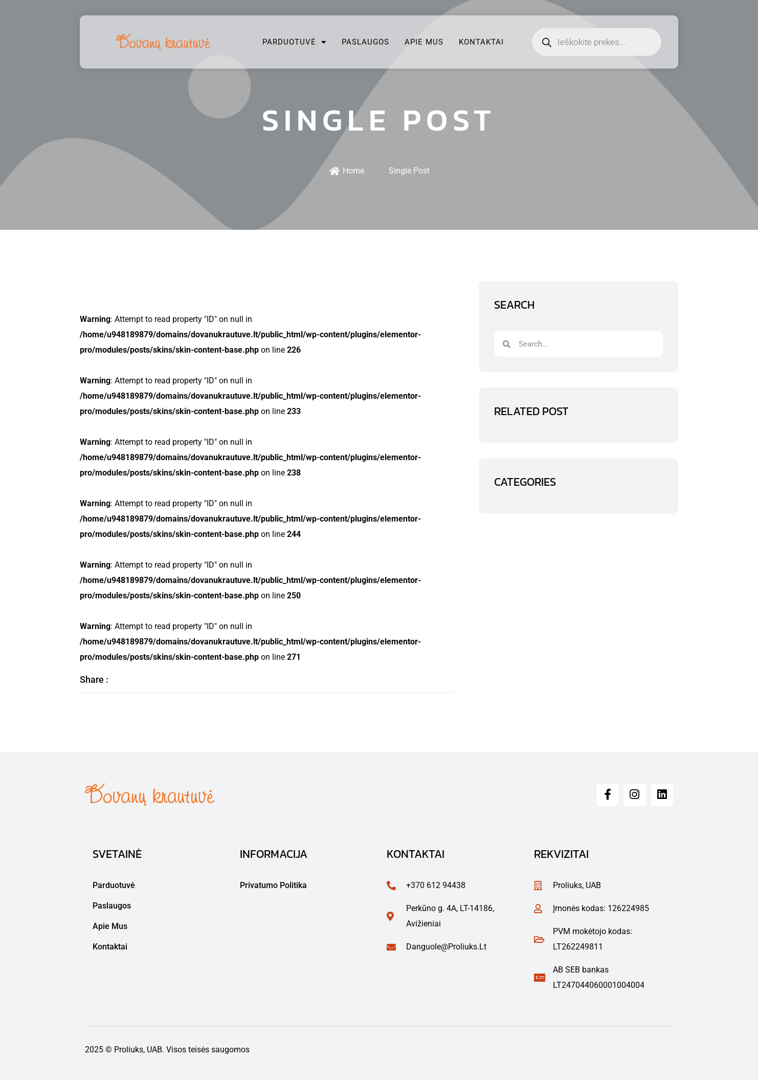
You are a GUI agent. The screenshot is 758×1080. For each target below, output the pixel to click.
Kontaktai (481, 42)
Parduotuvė (294, 42)
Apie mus (424, 42)
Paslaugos (365, 42)
